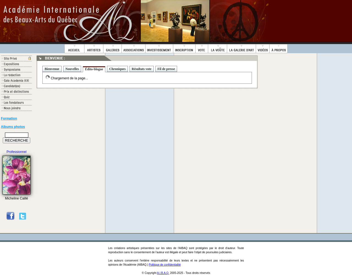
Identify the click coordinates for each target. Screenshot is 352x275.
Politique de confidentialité (165, 264)
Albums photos (13, 127)
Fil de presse (166, 69)
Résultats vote (142, 69)
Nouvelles (72, 69)
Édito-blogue (94, 69)
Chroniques (117, 69)
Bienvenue (52, 69)
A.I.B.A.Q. (163, 272)
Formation (9, 118)
